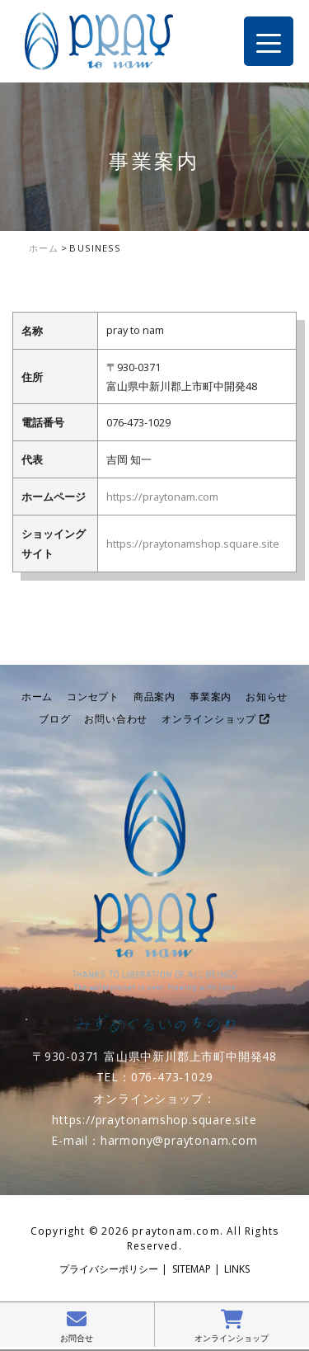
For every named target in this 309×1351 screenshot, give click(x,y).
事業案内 (211, 697)
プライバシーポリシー (108, 1269)
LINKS (237, 1269)
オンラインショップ (216, 719)
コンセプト (93, 697)
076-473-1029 (172, 1077)
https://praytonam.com (162, 496)
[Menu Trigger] (268, 41)
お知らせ (267, 697)
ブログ (54, 719)
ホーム (37, 697)
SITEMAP (191, 1269)
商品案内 (154, 697)
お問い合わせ (115, 719)
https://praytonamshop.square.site (192, 543)
